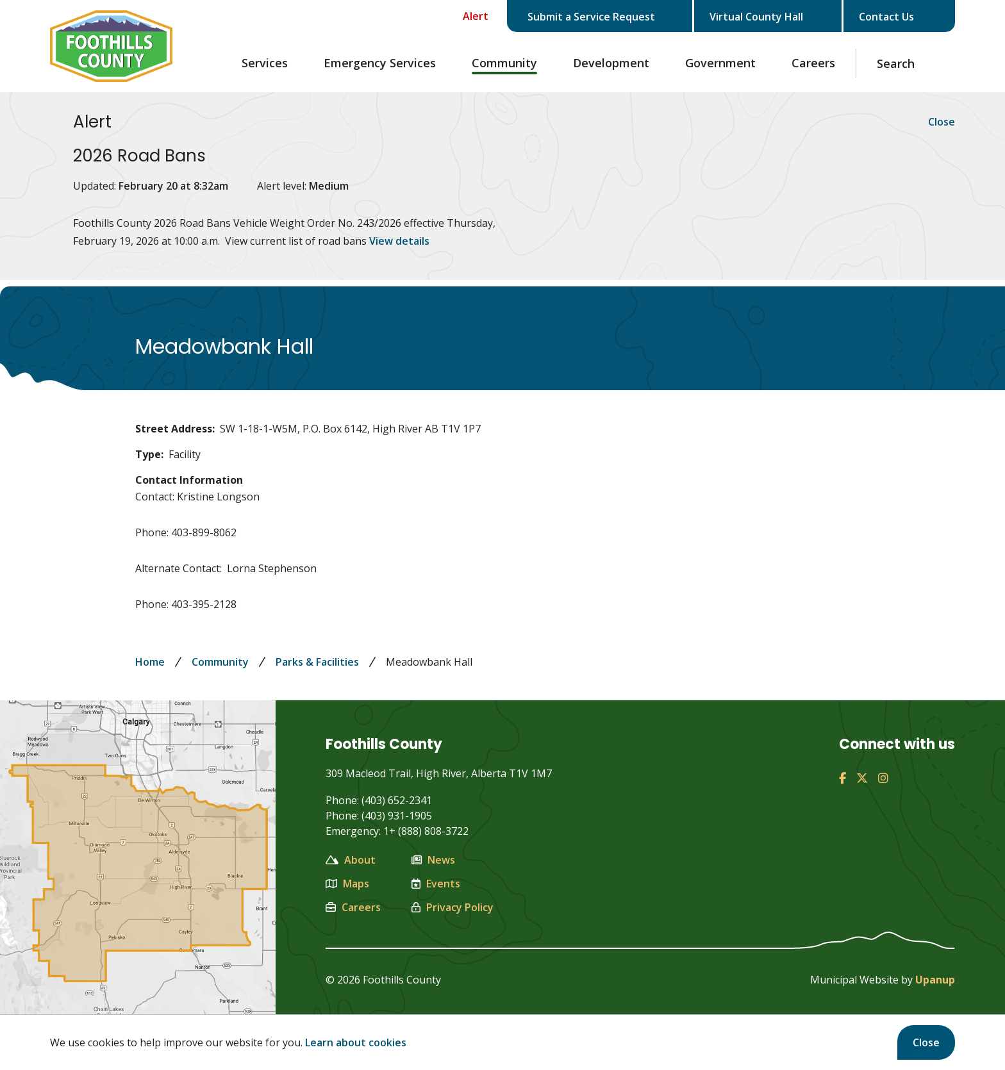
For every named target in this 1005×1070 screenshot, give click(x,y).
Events (435, 884)
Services (265, 62)
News (433, 860)
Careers (813, 62)
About (351, 860)
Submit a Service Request (602, 17)
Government (720, 62)
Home (150, 662)
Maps (347, 884)
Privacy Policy (452, 907)
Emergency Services (380, 62)
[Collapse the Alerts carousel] (466, 16)
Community (504, 62)
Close (926, 1042)
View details (399, 241)
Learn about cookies (355, 1042)
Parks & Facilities (317, 662)
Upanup (935, 980)
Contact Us (896, 17)
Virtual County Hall (768, 17)
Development (611, 62)
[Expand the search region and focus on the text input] (905, 63)
